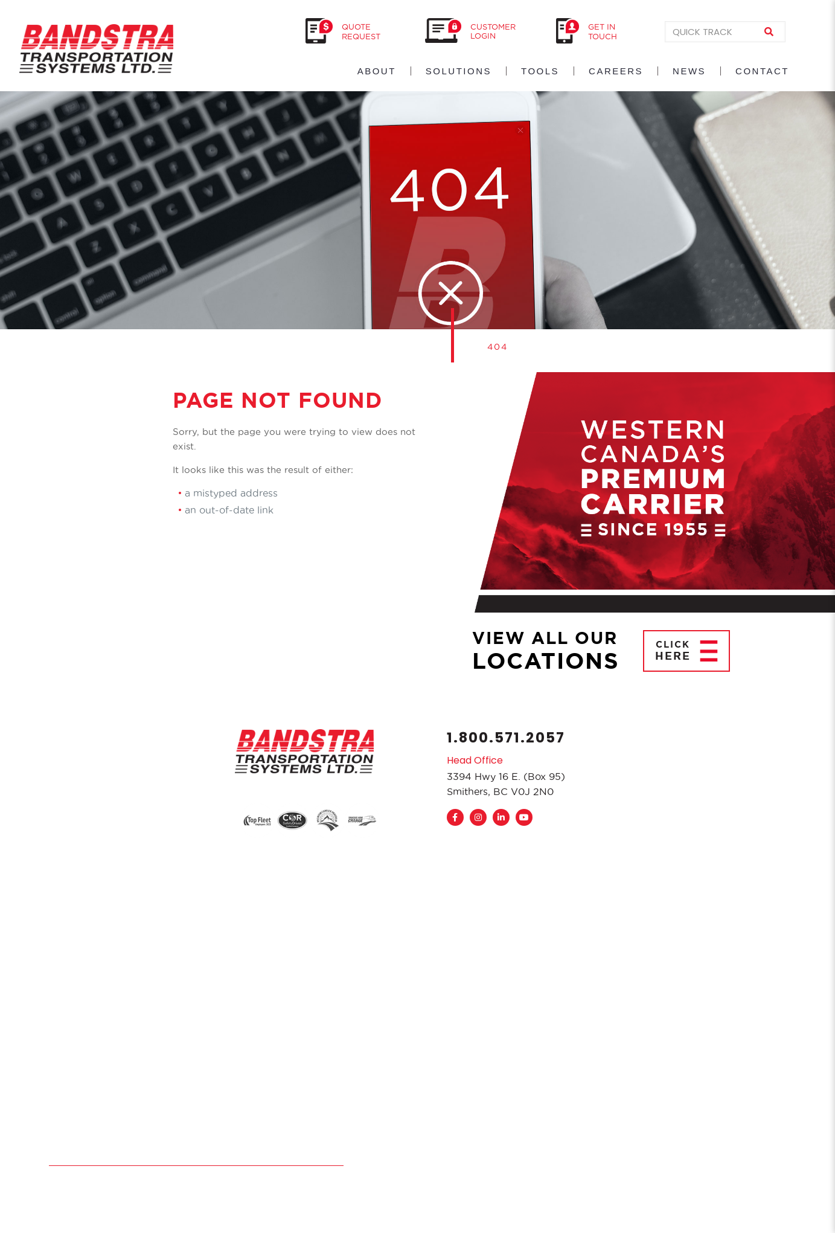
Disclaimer (139, 1157)
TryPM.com (127, 1179)
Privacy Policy (195, 1157)
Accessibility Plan (267, 1157)
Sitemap (326, 1157)
